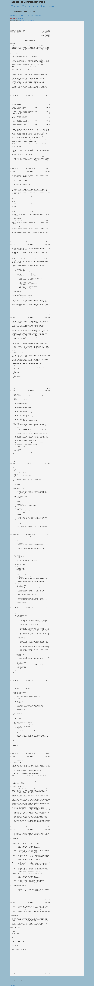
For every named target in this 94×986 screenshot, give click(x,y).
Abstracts (51, 6)
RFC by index (15, 6)
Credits (43, 6)
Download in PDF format (16, 15)
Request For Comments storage (27, 1)
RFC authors (26, 6)
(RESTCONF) (30, 20)
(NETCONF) (23, 20)
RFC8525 (20, 18)
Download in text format (34, 15)
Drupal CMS (12, 985)
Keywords (35, 6)
